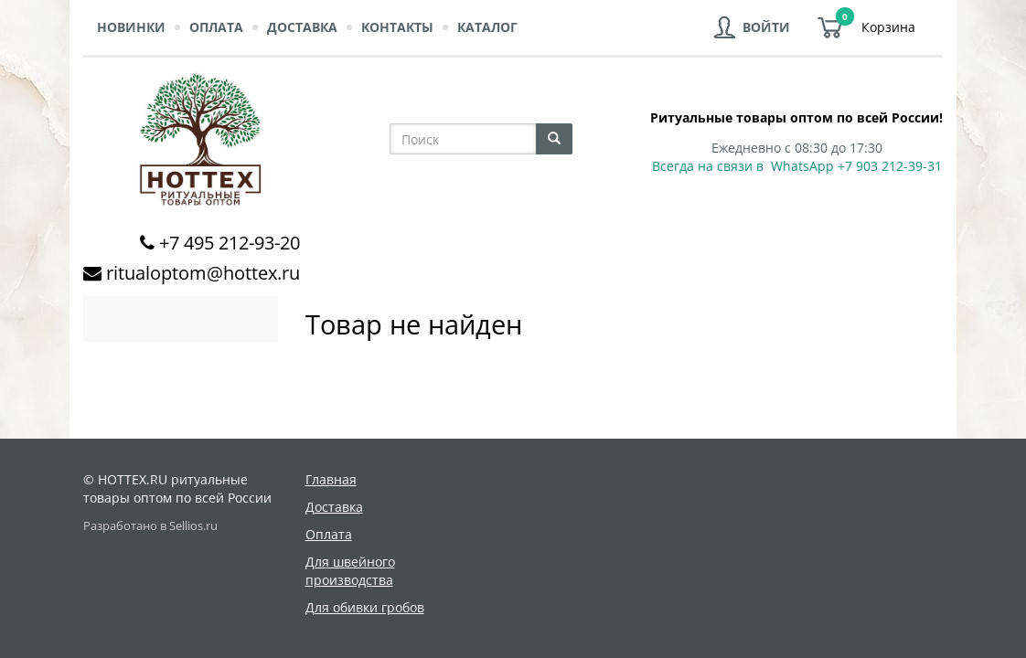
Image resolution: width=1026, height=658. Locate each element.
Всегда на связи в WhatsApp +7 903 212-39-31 (797, 166)
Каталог (487, 27)
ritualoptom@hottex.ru (203, 272)
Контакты (397, 27)
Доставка (302, 27)
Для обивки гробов (364, 607)
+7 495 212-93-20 (229, 242)
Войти (766, 27)
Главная (331, 479)
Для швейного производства (350, 571)
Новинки (131, 27)
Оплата (216, 27)
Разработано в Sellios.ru (150, 526)
